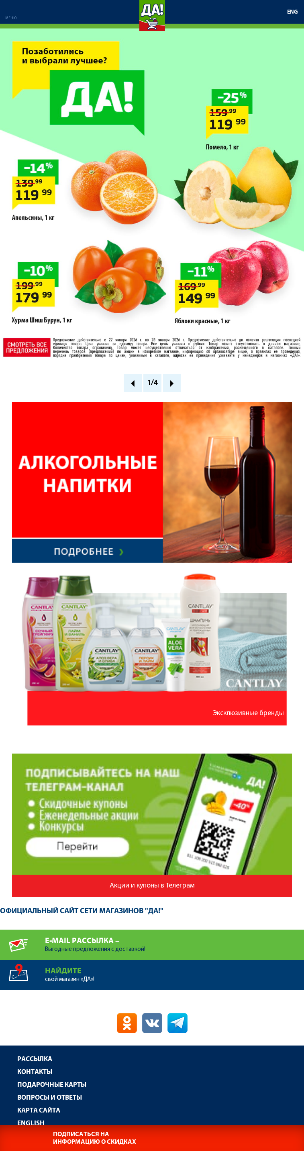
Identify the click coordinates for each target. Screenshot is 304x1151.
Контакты (34, 1072)
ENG (292, 12)
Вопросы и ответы (49, 1098)
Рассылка (34, 1059)
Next (172, 383)
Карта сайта (38, 1111)
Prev (133, 383)
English (31, 1123)
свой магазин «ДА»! (174, 971)
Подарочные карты (51, 1085)
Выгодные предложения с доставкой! (174, 941)
